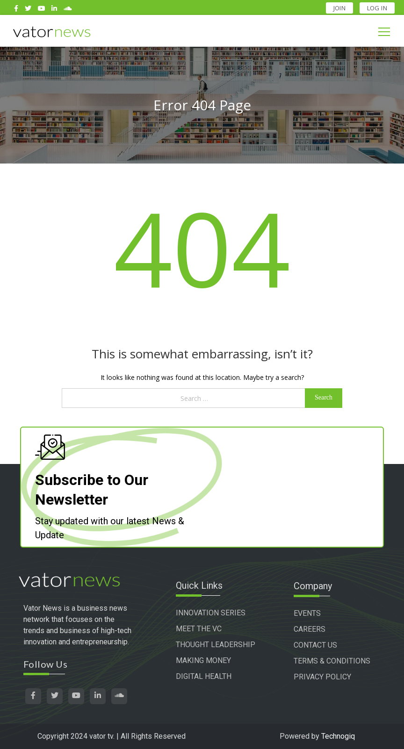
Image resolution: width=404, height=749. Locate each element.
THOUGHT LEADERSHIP (217, 645)
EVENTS (308, 613)
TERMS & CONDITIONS (333, 660)
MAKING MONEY (204, 660)
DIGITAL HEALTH (205, 676)
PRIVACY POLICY (324, 676)
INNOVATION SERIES (212, 613)
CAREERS (311, 629)
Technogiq (338, 736)
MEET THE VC (200, 629)
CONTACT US (317, 645)
